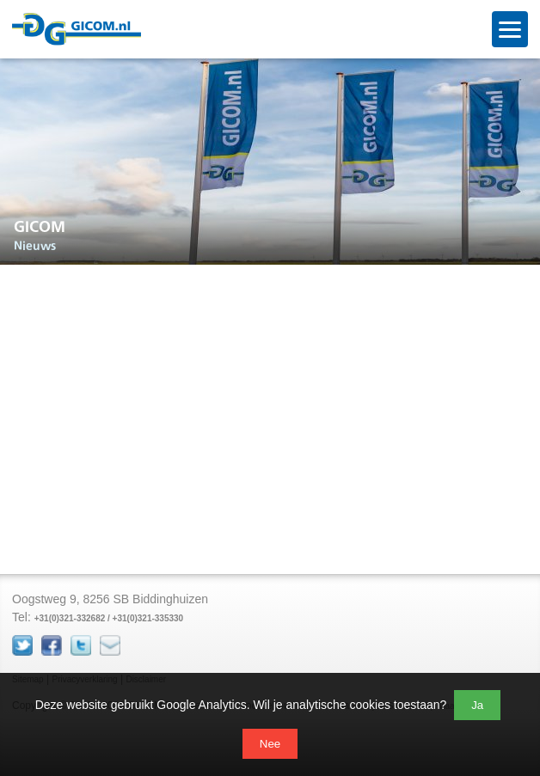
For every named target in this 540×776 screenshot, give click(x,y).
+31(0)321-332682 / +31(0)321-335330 (108, 618)
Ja (477, 705)
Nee (270, 743)
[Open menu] (510, 29)
